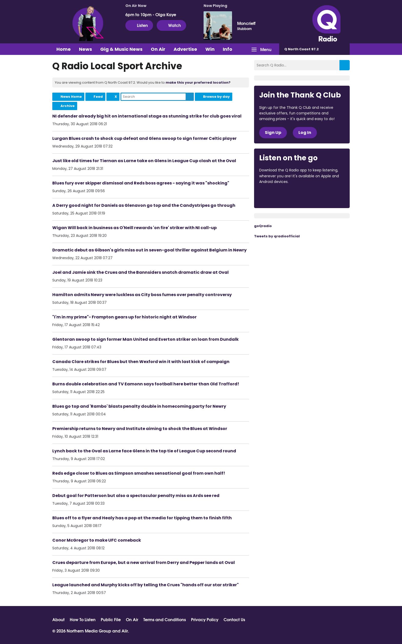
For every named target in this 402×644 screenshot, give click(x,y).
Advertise (185, 49)
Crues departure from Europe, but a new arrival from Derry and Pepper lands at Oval (143, 562)
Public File (111, 619)
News (85, 49)
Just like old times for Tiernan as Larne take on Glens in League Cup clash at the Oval (144, 161)
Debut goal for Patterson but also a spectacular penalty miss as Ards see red (135, 496)
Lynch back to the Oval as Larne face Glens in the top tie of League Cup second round (144, 451)
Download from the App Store (279, 196)
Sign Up (273, 132)
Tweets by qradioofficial (277, 236)
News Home (71, 96)
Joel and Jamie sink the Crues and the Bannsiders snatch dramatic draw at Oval (140, 272)
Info (227, 49)
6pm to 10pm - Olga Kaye (150, 14)
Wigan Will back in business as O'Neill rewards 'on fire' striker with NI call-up (134, 228)
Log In (304, 132)
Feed (98, 96)
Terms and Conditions (164, 619)
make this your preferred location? (198, 82)
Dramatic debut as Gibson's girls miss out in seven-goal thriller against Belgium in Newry (149, 250)
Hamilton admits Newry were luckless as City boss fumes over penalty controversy (142, 295)
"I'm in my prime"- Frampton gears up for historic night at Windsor (124, 317)
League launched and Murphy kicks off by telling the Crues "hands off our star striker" (145, 585)
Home (63, 49)
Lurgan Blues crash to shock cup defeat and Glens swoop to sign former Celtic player (144, 138)
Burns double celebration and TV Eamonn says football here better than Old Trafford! (145, 384)
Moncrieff (246, 23)
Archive (68, 105)
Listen (139, 25)
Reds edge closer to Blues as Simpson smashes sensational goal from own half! (138, 473)
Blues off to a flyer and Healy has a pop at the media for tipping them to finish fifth (142, 518)
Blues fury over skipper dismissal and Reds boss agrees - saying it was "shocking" (140, 183)
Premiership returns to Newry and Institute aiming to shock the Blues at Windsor (139, 429)
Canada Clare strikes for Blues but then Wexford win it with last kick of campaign (140, 362)
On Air (158, 49)
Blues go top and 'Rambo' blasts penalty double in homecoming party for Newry (139, 406)
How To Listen (83, 619)
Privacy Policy (204, 619)
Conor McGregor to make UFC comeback (96, 540)
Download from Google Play (322, 196)
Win (210, 49)
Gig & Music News (121, 49)
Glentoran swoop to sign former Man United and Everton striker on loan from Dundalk (145, 339)
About (58, 619)
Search (190, 97)
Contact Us (234, 619)
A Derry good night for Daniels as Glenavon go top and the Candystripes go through (143, 205)
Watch (171, 25)
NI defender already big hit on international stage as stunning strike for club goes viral (147, 116)
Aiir (125, 630)
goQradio (263, 225)
